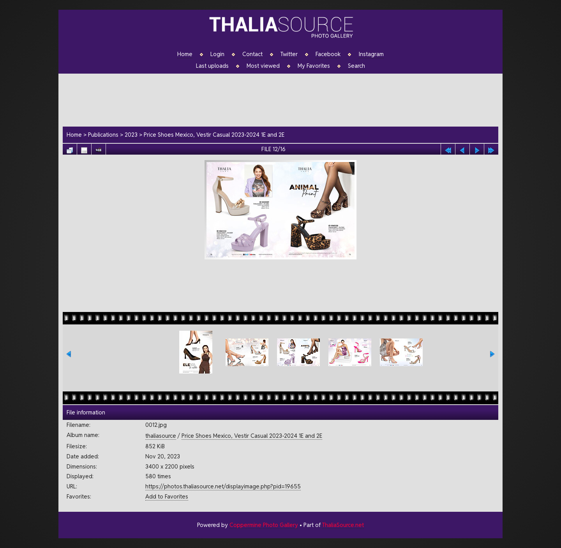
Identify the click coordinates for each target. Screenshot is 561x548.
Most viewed (263, 65)
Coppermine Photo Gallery (263, 525)
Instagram (371, 54)
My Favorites (314, 65)
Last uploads (212, 65)
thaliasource (160, 435)
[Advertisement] (284, 98)
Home (184, 54)
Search (356, 65)
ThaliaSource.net (343, 525)
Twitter (289, 54)
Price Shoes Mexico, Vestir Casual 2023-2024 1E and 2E (214, 134)
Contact (252, 54)
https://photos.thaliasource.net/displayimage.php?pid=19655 (223, 486)
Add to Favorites (166, 496)
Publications (103, 134)
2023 (131, 134)
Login (217, 54)
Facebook (328, 54)
